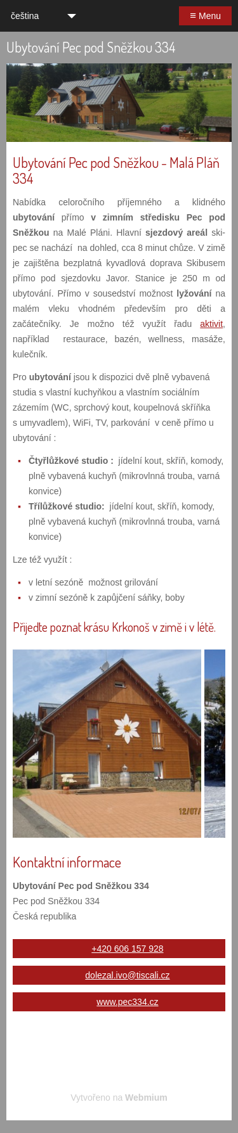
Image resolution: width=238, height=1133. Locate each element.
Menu (205, 16)
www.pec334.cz (127, 1002)
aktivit (211, 324)
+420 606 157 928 (127, 949)
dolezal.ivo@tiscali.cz (127, 975)
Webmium (146, 1097)
